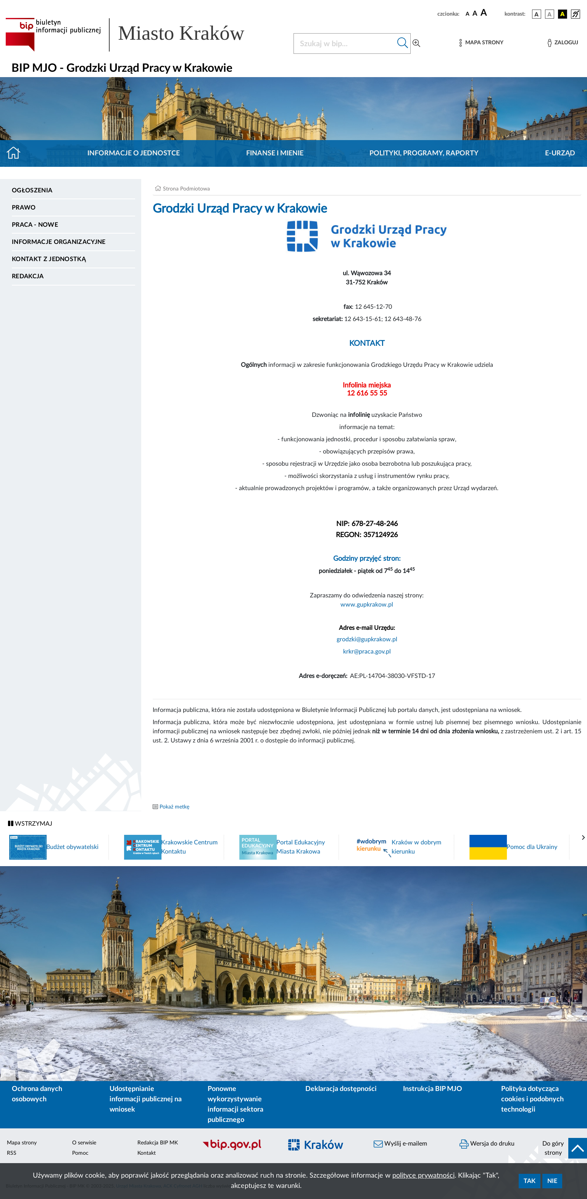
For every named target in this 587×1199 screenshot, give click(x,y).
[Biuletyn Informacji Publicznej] (239, 1149)
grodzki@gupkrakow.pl (367, 639)
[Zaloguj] (563, 43)
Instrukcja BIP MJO (432, 1089)
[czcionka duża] (491, 13)
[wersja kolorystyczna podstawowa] (536, 14)
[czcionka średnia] (475, 14)
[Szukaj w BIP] (344, 43)
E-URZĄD (560, 153)
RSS (11, 1153)
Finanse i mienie (274, 153)
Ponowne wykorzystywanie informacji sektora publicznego (235, 1104)
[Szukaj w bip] (403, 43)
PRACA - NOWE (35, 225)
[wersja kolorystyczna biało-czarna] (549, 14)
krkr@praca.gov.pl (367, 652)
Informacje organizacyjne (59, 242)
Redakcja (28, 276)
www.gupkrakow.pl (366, 605)
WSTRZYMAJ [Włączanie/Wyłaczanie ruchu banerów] (30, 823)
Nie (552, 1181)
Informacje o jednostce (133, 153)
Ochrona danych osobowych (37, 1094)
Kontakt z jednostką (49, 259)
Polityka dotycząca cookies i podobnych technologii (532, 1099)
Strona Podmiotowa (186, 189)
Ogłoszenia (32, 190)
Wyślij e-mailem (400, 1144)
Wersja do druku (487, 1144)
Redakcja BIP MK (157, 1143)
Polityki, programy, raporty (424, 153)
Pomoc (80, 1153)
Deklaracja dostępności (341, 1089)
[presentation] (583, 838)
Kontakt (146, 1153)
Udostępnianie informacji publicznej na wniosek (146, 1099)
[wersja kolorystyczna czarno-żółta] (562, 14)
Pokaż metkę (174, 807)
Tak (529, 1181)
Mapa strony (22, 1143)
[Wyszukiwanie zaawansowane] (416, 43)
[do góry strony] (562, 1148)
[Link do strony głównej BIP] (136, 35)
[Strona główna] (16, 153)
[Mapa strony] (481, 43)
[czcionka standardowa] (467, 13)
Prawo (24, 208)
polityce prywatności (423, 1175)
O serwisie (84, 1143)
